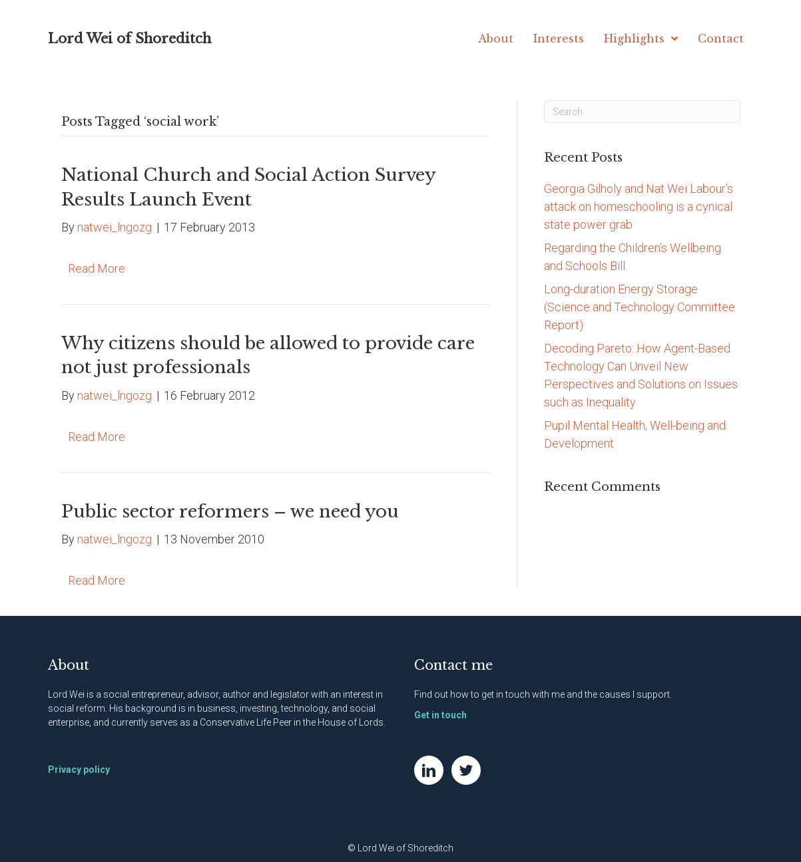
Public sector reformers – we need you (230, 511)
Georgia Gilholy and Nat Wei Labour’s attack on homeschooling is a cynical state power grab (638, 206)
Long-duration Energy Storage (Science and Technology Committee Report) (639, 307)
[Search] (642, 111)
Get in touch (440, 715)
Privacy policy (79, 769)
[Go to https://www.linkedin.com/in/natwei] (428, 770)
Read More (96, 268)
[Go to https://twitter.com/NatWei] (466, 770)
